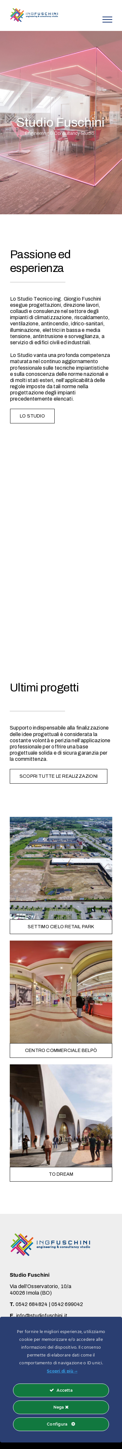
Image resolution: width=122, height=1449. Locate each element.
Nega (61, 1407)
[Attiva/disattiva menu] (107, 19)
